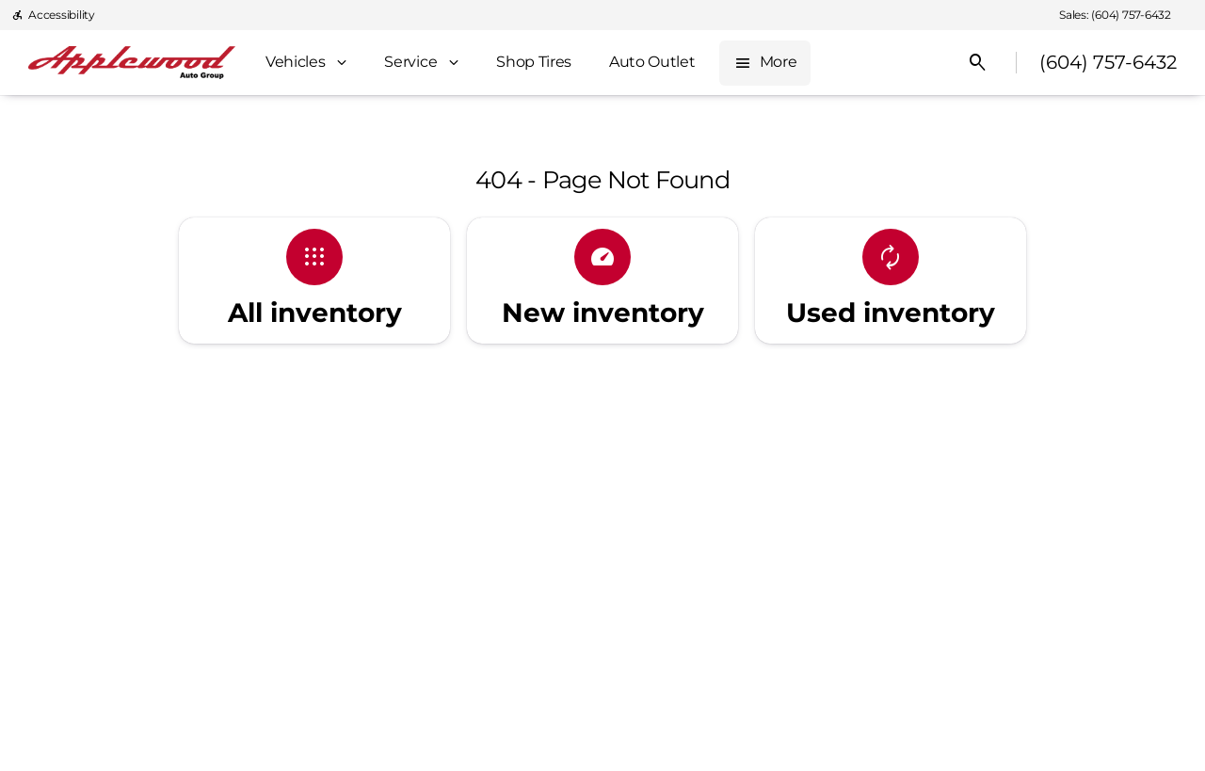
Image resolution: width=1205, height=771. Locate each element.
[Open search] (978, 63)
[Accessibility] (53, 15)
